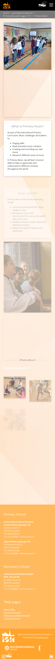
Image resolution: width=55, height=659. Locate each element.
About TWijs (9, 609)
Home (6, 13)
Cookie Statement (12, 618)
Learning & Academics (22, 13)
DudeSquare (42, 637)
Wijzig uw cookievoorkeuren (17, 615)
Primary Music (41, 16)
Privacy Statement (12, 612)
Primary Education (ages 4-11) (17, 16)
